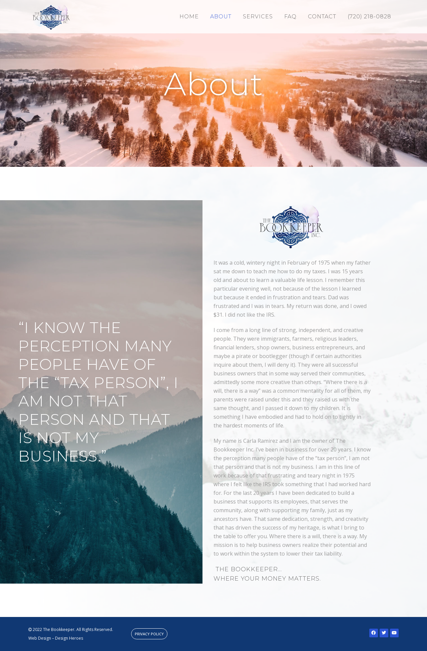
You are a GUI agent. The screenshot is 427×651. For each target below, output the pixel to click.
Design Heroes (69, 638)
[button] (149, 633)
